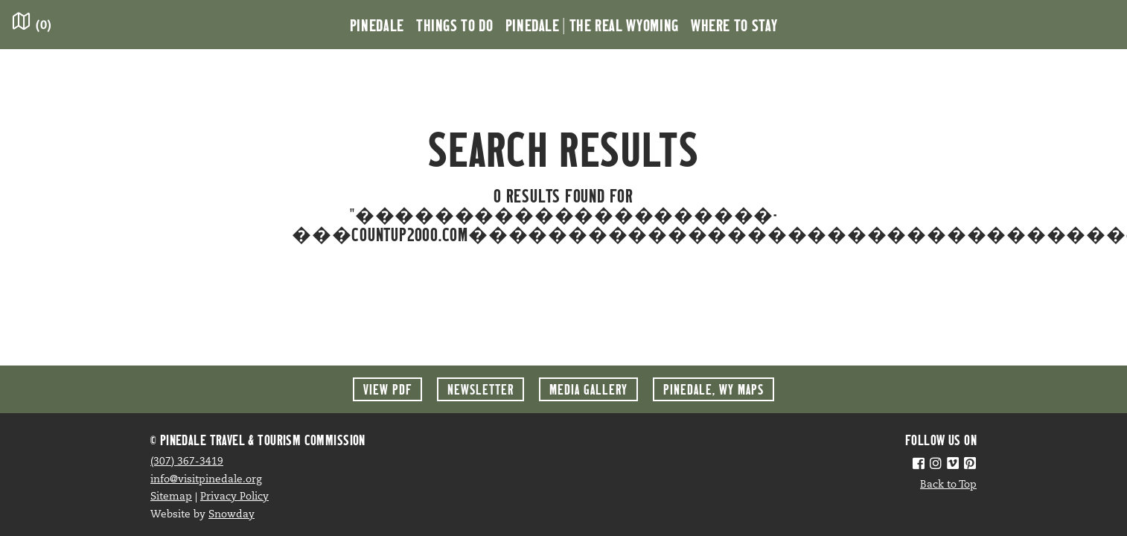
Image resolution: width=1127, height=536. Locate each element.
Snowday (231, 515)
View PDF (387, 389)
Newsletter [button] (480, 389)
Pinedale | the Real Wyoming (592, 24)
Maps (713, 389)
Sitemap (171, 497)
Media (588, 389)
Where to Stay (734, 24)
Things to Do (455, 24)
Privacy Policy (234, 497)
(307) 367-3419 (186, 462)
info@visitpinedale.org (206, 480)
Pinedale (377, 24)
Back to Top (948, 485)
